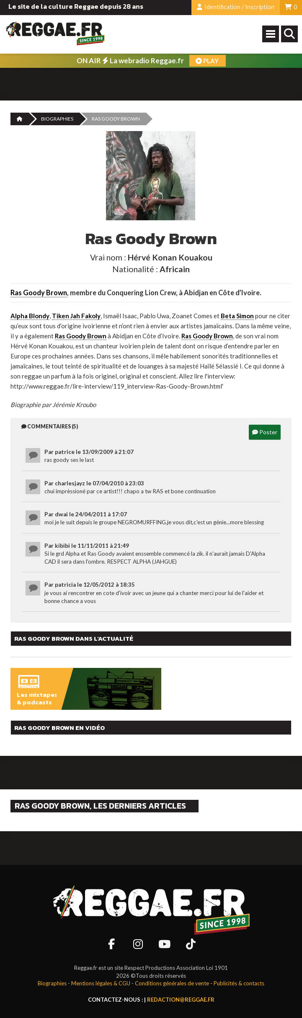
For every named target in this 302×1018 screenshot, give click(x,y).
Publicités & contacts (239, 983)
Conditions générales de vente (172, 983)
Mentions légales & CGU (100, 983)
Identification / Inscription (235, 6)
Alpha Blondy (29, 316)
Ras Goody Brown (38, 293)
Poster (264, 432)
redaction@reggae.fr (180, 999)
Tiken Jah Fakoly (76, 316)
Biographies (57, 119)
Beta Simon (237, 316)
